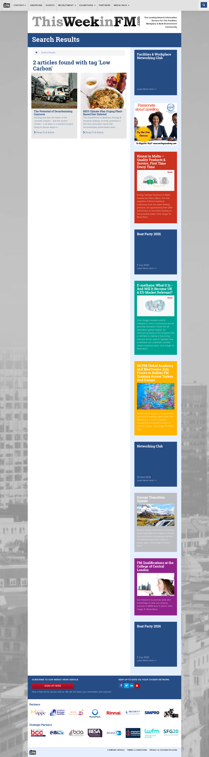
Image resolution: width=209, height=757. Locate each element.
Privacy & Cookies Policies (163, 750)
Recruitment (67, 5)
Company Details (115, 750)
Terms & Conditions (137, 750)
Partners (104, 5)
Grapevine (36, 5)
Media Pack (121, 5)
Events (50, 5)
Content (20, 5)
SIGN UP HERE (52, 686)
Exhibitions (87, 5)
